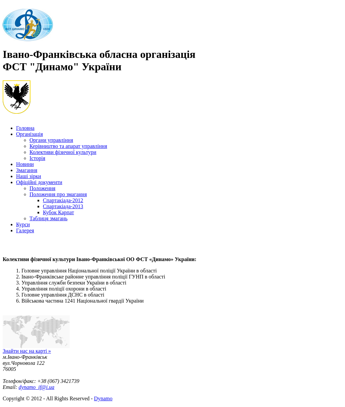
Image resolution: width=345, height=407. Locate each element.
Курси (23, 224)
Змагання (26, 170)
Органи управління (51, 140)
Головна (25, 128)
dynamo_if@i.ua (37, 387)
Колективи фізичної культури (62, 152)
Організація (29, 134)
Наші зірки (28, 176)
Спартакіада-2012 (63, 200)
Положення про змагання (58, 194)
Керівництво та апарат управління (68, 146)
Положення (42, 188)
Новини (25, 164)
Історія (37, 158)
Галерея (25, 230)
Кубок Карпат (58, 212)
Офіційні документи (39, 182)
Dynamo (103, 398)
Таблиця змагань (48, 218)
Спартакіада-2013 (63, 206)
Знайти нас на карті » (27, 351)
